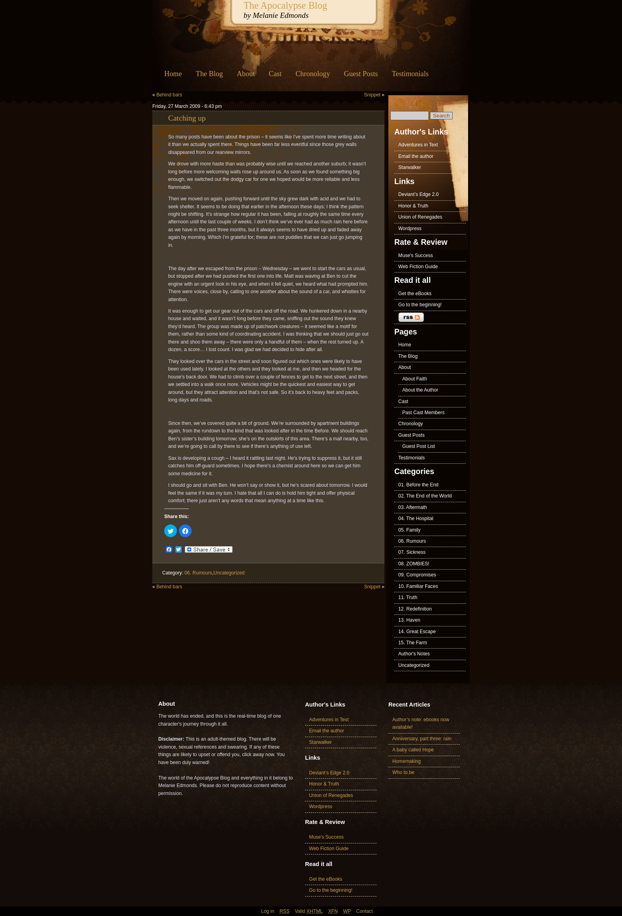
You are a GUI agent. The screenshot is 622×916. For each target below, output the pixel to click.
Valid (309, 911)
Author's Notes (414, 654)
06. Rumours (198, 573)
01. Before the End (418, 485)
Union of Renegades (420, 217)
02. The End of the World (425, 496)
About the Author (420, 390)
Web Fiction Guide (418, 266)
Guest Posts (361, 74)
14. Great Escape (417, 631)
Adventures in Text (418, 145)
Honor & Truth (413, 206)
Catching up (186, 118)
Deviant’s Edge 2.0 (418, 194)
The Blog (209, 74)
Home (173, 74)
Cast (275, 74)
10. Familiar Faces (418, 586)
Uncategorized (228, 573)
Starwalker (409, 167)
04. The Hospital (415, 518)
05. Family (409, 530)
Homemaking (406, 761)
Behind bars (169, 95)
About (246, 74)
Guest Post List (418, 446)
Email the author (416, 156)
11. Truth (407, 597)
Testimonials (410, 74)
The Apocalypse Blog (285, 5)
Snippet (372, 95)
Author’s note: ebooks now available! (420, 723)
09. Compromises (417, 575)
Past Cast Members (423, 412)
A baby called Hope (413, 750)
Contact (364, 911)
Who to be (403, 772)
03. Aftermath (412, 507)
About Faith (414, 379)
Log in (267, 911)
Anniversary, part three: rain (421, 738)
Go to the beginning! (420, 304)
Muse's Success (415, 255)
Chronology (313, 74)
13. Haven (409, 620)
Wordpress (410, 228)
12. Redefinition (415, 609)
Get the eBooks (415, 293)
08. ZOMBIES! (413, 563)
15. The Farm (412, 642)
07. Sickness (412, 552)
